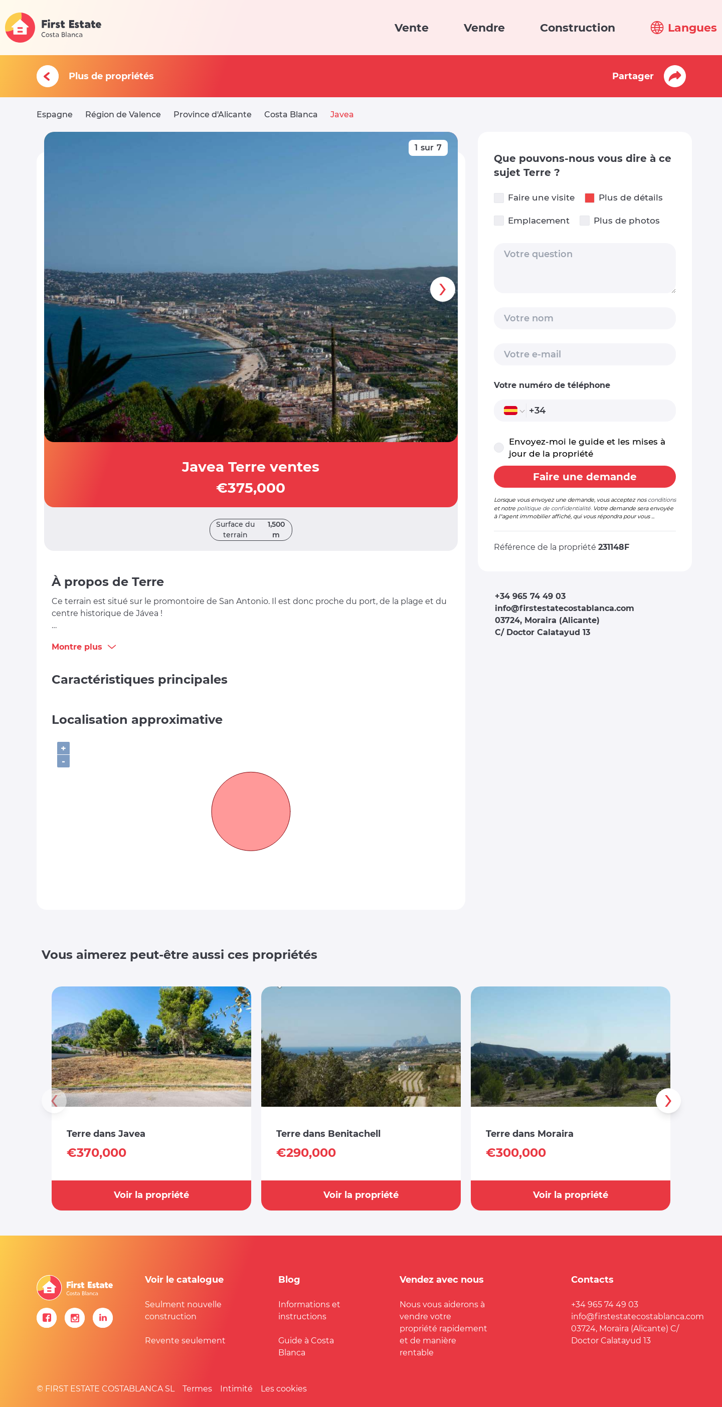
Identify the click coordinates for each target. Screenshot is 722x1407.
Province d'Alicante (212, 114)
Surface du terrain (254, 529)
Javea (342, 114)
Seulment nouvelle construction (183, 1310)
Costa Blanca (291, 114)
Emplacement (532, 221)
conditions (662, 499)
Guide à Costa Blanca (306, 1346)
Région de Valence (123, 114)
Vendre (484, 28)
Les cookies (284, 1388)
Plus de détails (624, 197)
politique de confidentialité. (554, 508)
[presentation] (442, 289)
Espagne (55, 114)
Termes (197, 1388)
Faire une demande (585, 477)
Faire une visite (534, 197)
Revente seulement (185, 1340)
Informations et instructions (309, 1310)
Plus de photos (620, 221)
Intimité (236, 1388)
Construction (577, 28)
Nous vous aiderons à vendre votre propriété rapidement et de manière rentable (443, 1328)
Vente (412, 28)
